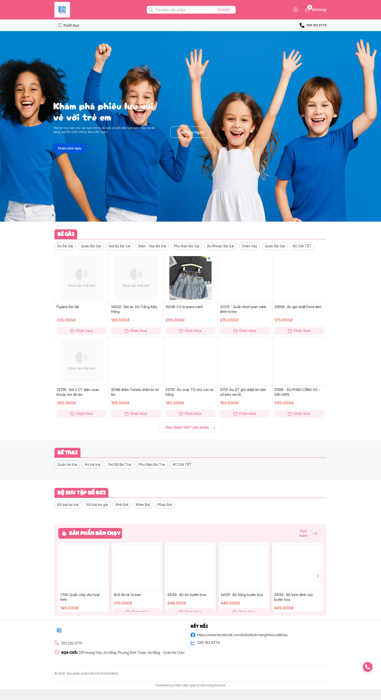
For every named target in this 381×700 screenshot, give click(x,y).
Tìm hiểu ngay (190, 132)
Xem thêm (305, 533)
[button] (65, 246)
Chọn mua (82, 331)
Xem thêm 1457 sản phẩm (190, 427)
